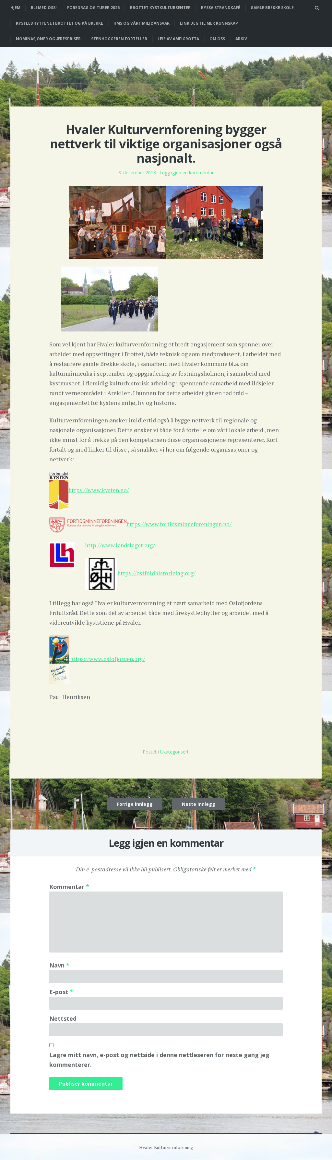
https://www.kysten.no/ (99, 490)
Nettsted (63, 1018)
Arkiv (241, 39)
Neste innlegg (198, 804)
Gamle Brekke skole (272, 7)
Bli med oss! (44, 7)
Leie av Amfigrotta (178, 39)
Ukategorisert (174, 751)
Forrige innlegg (135, 804)
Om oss (217, 39)
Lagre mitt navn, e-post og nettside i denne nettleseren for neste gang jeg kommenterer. (159, 1059)
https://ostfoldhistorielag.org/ (156, 573)
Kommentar (69, 886)
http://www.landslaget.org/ (120, 545)
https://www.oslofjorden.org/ (108, 658)
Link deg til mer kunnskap (209, 23)
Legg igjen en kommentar (187, 172)
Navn (59, 965)
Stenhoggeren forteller (119, 39)
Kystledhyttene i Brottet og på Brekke (59, 23)
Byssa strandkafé (220, 7)
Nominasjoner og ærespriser (48, 39)
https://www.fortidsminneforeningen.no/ (180, 524)
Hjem (15, 7)
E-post (61, 991)
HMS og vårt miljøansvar (141, 23)
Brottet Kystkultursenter (160, 7)
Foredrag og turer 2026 (93, 7)
